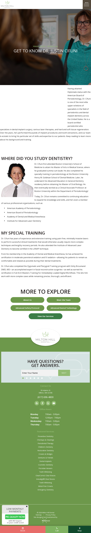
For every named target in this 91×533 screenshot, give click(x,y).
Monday (34, 414)
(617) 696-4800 (45, 397)
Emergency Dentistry (46, 490)
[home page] (7, 4)
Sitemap (39, 515)
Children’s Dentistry (45, 447)
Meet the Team (64, 300)
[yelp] (48, 403)
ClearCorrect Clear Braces (45, 475)
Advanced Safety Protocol (27, 308)
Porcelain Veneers (45, 468)
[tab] (23, 378)
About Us (27, 300)
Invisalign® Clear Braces (45, 479)
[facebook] (42, 403)
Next (64, 373)
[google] (36, 403)
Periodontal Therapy (45, 443)
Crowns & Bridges (45, 454)
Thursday (34, 424)
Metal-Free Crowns (45, 486)
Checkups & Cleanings (45, 440)
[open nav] (86, 4)
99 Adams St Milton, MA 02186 (45, 391)
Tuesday (34, 417)
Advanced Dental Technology (64, 308)
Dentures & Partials (45, 458)
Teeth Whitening (45, 472)
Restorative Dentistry (45, 450)
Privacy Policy (50, 515)
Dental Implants (45, 461)
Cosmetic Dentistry (45, 465)
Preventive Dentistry (45, 436)
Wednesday (35, 421)
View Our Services (46, 316)
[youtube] (54, 403)
